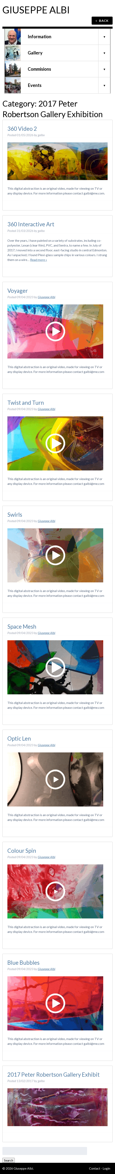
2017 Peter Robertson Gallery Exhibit (53, 1074)
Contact (94, 1168)
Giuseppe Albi (36, 9)
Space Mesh (21, 626)
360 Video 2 (22, 128)
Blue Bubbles (23, 962)
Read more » (38, 260)
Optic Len (19, 738)
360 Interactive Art (30, 224)
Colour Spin (21, 850)
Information (39, 36)
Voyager (17, 290)
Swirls (14, 514)
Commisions (39, 69)
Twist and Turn (25, 402)
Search (8, 1160)
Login (106, 1168)
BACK (102, 20)
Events (35, 85)
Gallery (35, 52)
